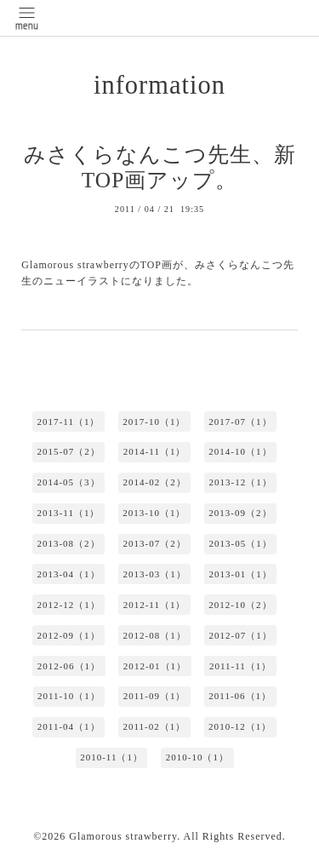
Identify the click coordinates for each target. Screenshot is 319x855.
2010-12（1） (239, 726)
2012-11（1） (154, 605)
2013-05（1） (240, 543)
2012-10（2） (239, 605)
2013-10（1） (153, 513)
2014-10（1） (239, 451)
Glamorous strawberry (123, 836)
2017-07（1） (239, 421)
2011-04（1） (68, 726)
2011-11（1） (240, 666)
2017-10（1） (153, 421)
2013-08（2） (68, 543)
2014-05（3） (68, 482)
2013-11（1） (68, 513)
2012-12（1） (68, 605)
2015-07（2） (68, 451)
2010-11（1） (111, 757)
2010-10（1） (197, 757)
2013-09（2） (239, 513)
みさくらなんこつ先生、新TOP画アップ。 (160, 167)
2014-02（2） (153, 482)
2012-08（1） (153, 635)
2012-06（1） (68, 666)
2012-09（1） (68, 635)
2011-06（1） (239, 696)
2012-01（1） (154, 666)
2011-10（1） (68, 696)
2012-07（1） (240, 635)
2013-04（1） (68, 574)
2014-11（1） (154, 451)
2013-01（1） (240, 574)
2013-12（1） (240, 482)
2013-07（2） (153, 543)
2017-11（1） (68, 421)
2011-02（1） (153, 726)
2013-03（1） (153, 574)
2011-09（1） (154, 696)
